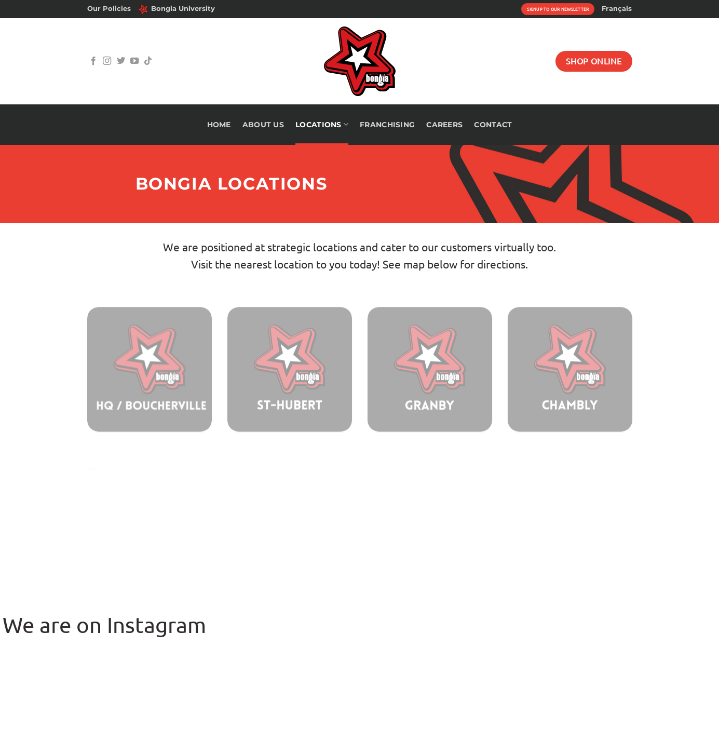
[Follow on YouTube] (134, 61)
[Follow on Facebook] (93, 61)
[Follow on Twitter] (121, 61)
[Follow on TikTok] (148, 61)
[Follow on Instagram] (107, 61)
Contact (493, 124)
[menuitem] (617, 9)
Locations (321, 124)
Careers (444, 124)
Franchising (387, 124)
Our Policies (109, 8)
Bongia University (176, 9)
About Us (263, 124)
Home (219, 124)
